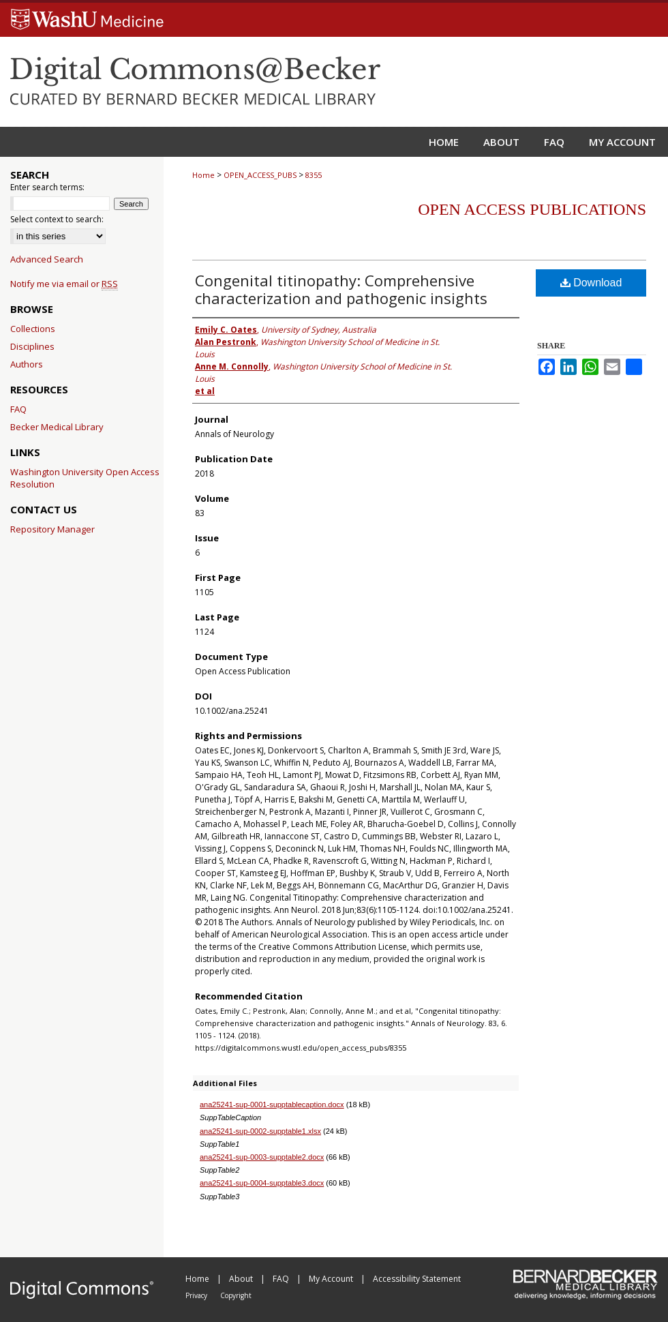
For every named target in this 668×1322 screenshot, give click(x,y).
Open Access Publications (532, 209)
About (242, 1279)
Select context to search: (57, 219)
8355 (313, 175)
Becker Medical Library (57, 427)
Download (591, 282)
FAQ (18, 409)
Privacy (197, 1295)
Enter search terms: (47, 187)
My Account (332, 1279)
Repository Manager (52, 529)
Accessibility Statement (417, 1279)
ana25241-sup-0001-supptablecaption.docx (272, 1104)
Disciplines (32, 346)
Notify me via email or (64, 283)
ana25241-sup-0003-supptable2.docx (262, 1157)
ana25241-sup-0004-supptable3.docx (262, 1183)
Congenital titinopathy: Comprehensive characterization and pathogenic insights (341, 289)
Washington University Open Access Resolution (85, 478)
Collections (32, 328)
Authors (26, 364)
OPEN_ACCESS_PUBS (260, 175)
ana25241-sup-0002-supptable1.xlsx (260, 1131)
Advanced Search (46, 259)
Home (203, 175)
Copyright (236, 1295)
